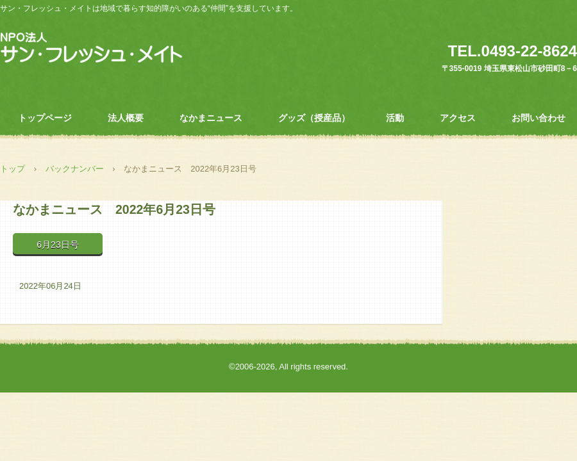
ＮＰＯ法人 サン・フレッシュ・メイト (91, 48)
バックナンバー (75, 169)
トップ (12, 169)
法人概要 (126, 118)
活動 (395, 118)
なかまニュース (211, 118)
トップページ (45, 118)
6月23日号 (57, 244)
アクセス (458, 118)
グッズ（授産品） (314, 118)
